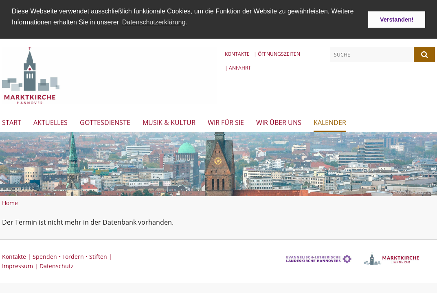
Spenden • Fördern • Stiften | (72, 256)
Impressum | (21, 265)
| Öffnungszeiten (277, 53)
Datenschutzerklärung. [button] (154, 22)
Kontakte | (17, 256)
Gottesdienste (105, 121)
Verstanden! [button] (396, 19)
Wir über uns (278, 121)
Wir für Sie (226, 121)
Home (10, 202)
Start (11, 121)
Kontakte (237, 53)
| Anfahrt (238, 66)
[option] (218, 163)
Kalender (330, 121)
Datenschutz (57, 265)
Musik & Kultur (169, 121)
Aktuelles (50, 121)
